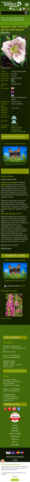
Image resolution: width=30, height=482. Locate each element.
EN (27, 9)
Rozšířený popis (6, 248)
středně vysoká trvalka (18, 131)
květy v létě (14, 125)
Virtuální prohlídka (15, 370)
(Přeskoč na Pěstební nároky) (8, 179)
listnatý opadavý (16, 127)
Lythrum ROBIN (6, 318)
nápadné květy (16, 129)
